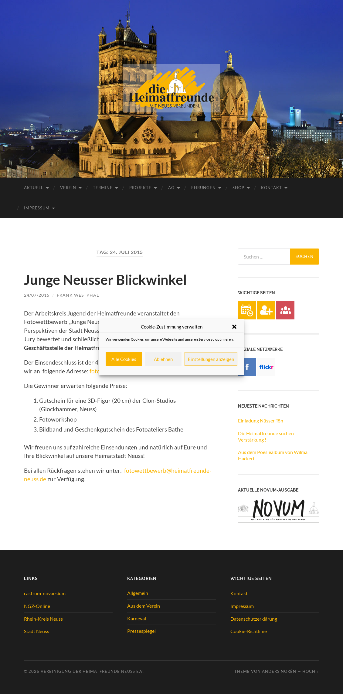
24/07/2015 (36, 295)
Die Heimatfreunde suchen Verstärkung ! (266, 436)
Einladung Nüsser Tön (260, 420)
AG (171, 187)
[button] (234, 327)
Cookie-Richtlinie (248, 631)
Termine (103, 187)
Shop (238, 187)
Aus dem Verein (143, 606)
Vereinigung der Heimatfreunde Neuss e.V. (92, 671)
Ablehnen (163, 359)
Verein (68, 187)
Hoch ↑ (310, 671)
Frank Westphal (78, 295)
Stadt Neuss (36, 631)
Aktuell (33, 187)
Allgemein (137, 593)
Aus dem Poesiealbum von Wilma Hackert (272, 455)
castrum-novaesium (45, 593)
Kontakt (271, 187)
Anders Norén (279, 671)
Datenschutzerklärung (253, 619)
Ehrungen (203, 187)
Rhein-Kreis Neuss (43, 619)
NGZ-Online (37, 606)
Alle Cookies (123, 359)
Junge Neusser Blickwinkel (105, 280)
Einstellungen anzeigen (211, 359)
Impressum (36, 207)
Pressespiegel (141, 631)
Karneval (136, 618)
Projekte (140, 187)
